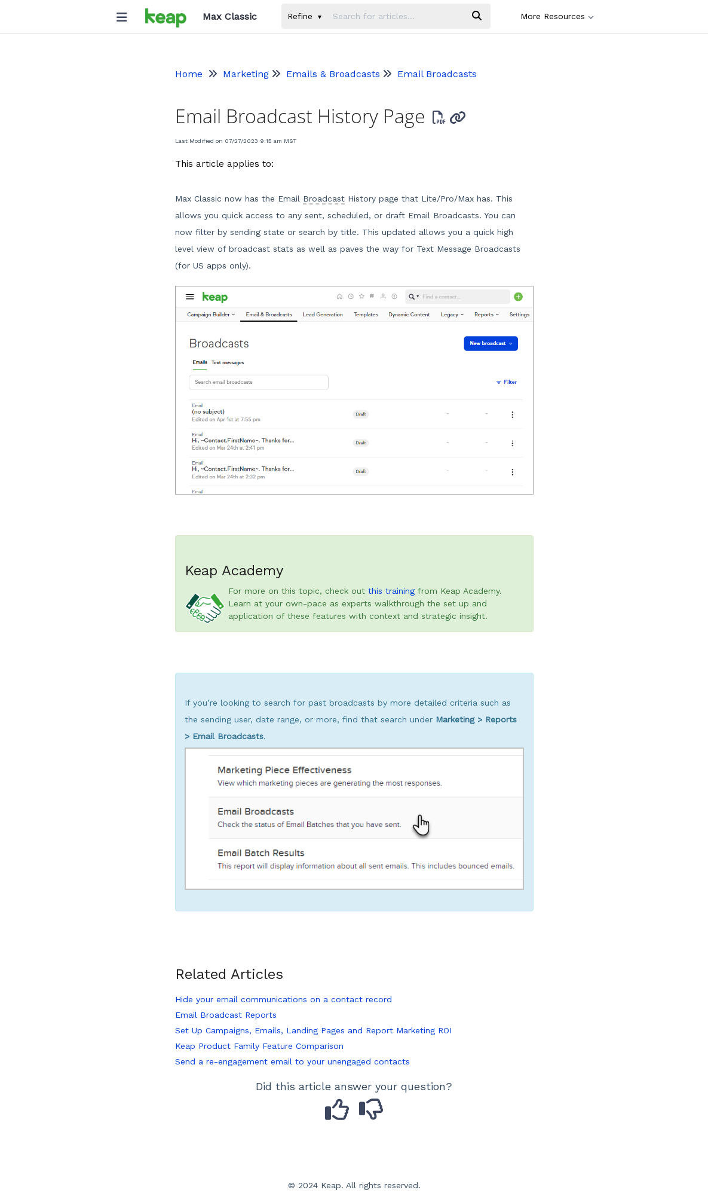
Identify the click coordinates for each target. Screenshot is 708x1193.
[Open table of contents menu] (126, 14)
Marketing (246, 74)
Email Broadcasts (437, 74)
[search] (395, 16)
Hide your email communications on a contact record (283, 999)
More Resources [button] (556, 16)
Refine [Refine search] (304, 16)
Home (189, 74)
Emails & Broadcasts (333, 74)
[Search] (477, 16)
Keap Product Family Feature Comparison (259, 1046)
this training (391, 591)
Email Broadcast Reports (226, 1015)
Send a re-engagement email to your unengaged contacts (292, 1061)
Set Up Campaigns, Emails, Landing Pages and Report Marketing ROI (313, 1030)
